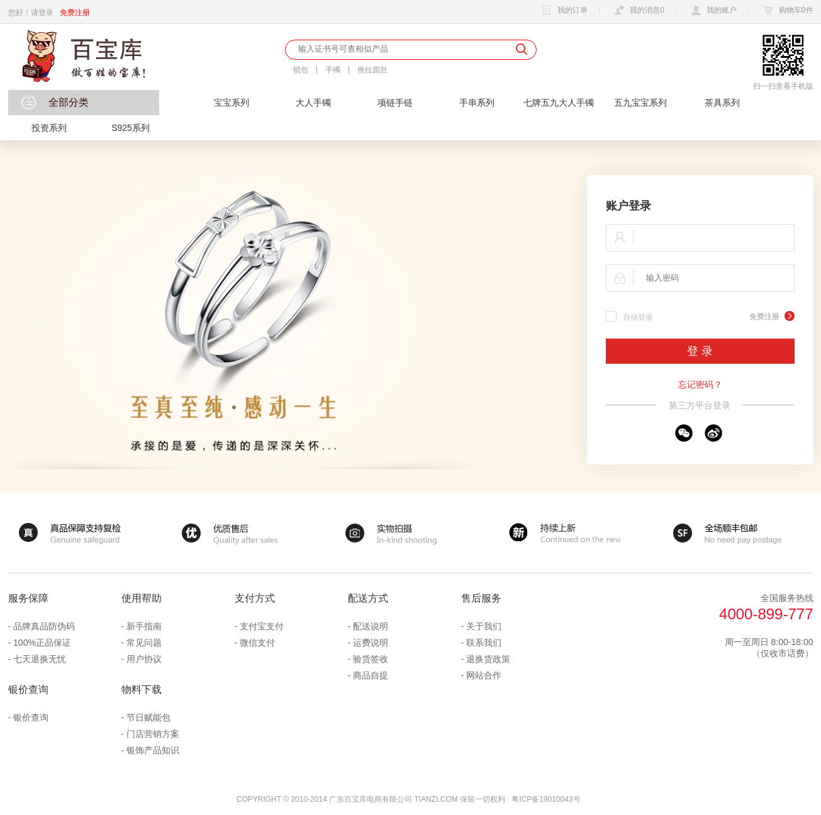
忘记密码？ (700, 384)
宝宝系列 (231, 103)
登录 (45, 12)
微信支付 (257, 643)
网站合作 (483, 675)
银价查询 (30, 717)
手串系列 (476, 103)
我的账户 (712, 10)
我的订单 (563, 10)
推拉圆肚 (372, 70)
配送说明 (370, 626)
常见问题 (144, 643)
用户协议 (144, 659)
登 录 (700, 351)
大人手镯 (313, 103)
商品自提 (370, 675)
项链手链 (395, 103)
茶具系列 (722, 103)
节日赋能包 (148, 717)
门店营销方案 (152, 734)
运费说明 (370, 643)
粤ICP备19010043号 (545, 799)
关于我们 (483, 626)
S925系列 (130, 128)
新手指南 (144, 626)
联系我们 (483, 643)
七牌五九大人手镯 (558, 103)
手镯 (332, 70)
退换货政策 (488, 659)
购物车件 (786, 10)
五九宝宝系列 (640, 103)
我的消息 (637, 10)
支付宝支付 (262, 626)
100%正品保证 (42, 643)
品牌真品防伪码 (44, 626)
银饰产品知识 (152, 750)
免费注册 (75, 12)
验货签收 (370, 659)
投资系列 (49, 128)
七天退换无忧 (39, 659)
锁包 (300, 70)
